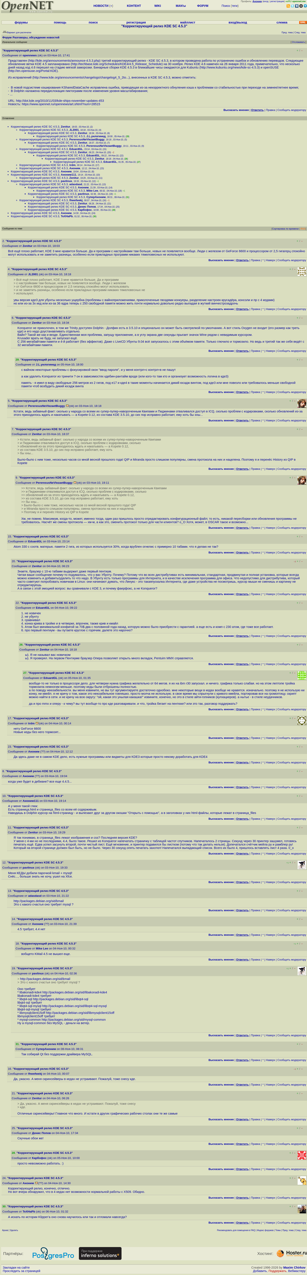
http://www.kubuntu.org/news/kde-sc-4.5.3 (229, 67)
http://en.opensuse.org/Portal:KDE (33, 71)
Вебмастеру (297, 1271)
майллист (187, 22)
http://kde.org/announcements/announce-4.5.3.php (64, 60)
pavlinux (66, 181)
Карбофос (85, 209)
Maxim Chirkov (294, 1267)
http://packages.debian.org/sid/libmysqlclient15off (80, 1012)
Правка (270, 110)
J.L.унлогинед (96, 136)
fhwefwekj (76, 200)
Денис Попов (87, 206)
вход (265, 1)
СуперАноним (96, 197)
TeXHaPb (67, 216)
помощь (60, 22)
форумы (21, 22)
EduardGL (76, 149)
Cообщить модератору (291, 110)
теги (234, 5)
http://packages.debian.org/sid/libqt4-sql (60, 999)
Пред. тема (288, 1230)
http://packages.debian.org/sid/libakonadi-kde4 (74, 992)
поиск (93, 22)
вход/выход (238, 22)
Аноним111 (68, 174)
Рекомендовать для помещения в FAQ (236, 1230)
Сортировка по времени (285, 228)
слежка (282, 22)
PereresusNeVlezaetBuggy (86, 139)
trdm (72, 165)
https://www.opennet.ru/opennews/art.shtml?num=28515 (61, 104)
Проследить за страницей (21, 1271)
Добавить (260, 1271)
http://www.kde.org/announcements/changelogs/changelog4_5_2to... (81, 77)
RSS (303, 228)
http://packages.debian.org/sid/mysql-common (74, 1019)
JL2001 (74, 129)
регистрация (277, 1)
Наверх (270, 260)
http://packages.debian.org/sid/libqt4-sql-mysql (74, 1006)
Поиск (226, 5)
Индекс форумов (265, 1230)
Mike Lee (92, 190)
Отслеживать (298, 42)
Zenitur (65, 126)
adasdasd (75, 184)
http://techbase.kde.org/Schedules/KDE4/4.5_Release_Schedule (117, 64)
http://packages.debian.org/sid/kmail (39, 901)
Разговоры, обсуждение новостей (36, 37)
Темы (278, 1230)
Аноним (74, 168)
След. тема (300, 1230)
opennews (30, 55)
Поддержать (278, 1271)
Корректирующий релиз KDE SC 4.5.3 (35, 126)
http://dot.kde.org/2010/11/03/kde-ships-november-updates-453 (60, 100)
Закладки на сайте (16, 1267)
